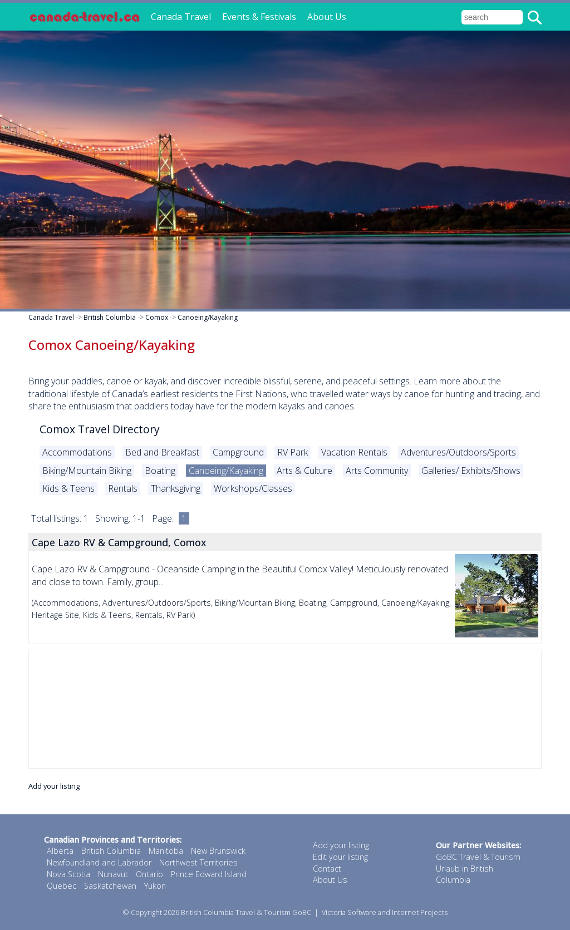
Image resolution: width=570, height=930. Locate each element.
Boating (160, 470)
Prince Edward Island (209, 874)
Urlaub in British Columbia (464, 874)
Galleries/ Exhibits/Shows (470, 470)
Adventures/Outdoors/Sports (458, 452)
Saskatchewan (110, 885)
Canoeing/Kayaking (208, 317)
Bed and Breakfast (162, 452)
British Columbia (109, 317)
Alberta (60, 850)
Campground (238, 452)
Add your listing (54, 786)
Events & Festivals (259, 17)
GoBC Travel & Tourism (478, 857)
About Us (326, 17)
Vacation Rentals (354, 452)
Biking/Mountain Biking (86, 470)
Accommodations (77, 452)
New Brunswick (218, 850)
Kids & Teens (68, 488)
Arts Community (377, 470)
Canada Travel (181, 17)
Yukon (155, 885)
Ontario (149, 874)
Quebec (61, 885)
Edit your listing (340, 857)
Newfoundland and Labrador (99, 862)
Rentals (122, 488)
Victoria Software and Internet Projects (385, 912)
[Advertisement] (285, 709)
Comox (156, 317)
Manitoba (166, 850)
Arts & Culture (304, 470)
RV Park (292, 452)
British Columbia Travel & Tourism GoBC (246, 912)
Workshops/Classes (253, 488)
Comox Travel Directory (100, 429)
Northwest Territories (198, 862)
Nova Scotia (68, 874)
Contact (327, 868)
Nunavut (113, 874)
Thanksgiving (175, 488)
